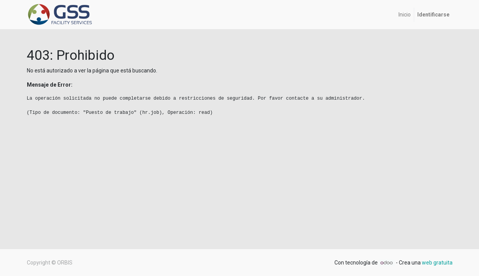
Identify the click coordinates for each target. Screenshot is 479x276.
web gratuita (437, 263)
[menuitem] (404, 15)
